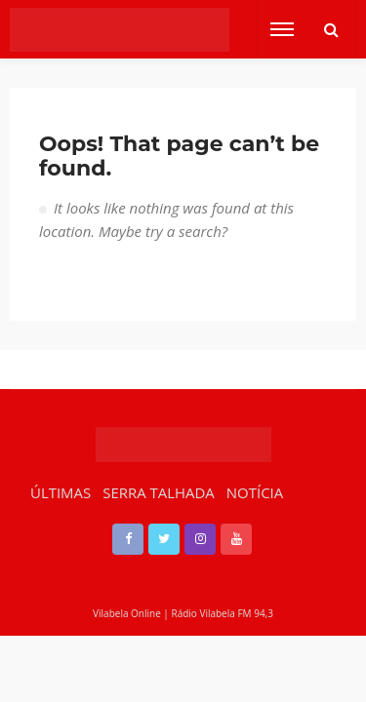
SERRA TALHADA (158, 492)
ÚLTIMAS (60, 492)
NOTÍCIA (254, 492)
